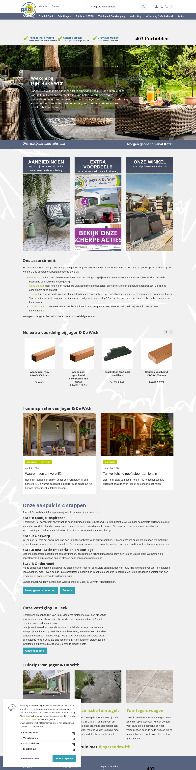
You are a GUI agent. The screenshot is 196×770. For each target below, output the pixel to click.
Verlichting (135, 16)
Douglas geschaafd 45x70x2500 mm (156, 374)
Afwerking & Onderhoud (159, 16)
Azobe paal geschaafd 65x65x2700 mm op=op (78, 377)
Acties (180, 16)
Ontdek (43, 6)
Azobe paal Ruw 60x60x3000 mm (39, 374)
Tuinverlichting (37, 306)
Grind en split (36, 285)
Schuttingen (64, 16)
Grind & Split (46, 16)
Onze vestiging (34, 650)
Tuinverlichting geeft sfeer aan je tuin (130, 473)
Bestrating (35, 277)
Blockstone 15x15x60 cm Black (117, 374)
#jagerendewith (114, 746)
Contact (56, 6)
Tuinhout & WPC (85, 16)
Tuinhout (34, 294)
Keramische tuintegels (97, 710)
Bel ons (67, 590)
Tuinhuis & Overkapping (111, 16)
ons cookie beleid (28, 719)
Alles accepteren (64, 758)
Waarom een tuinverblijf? (43, 473)
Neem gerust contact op (40, 590)
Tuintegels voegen (144, 710)
